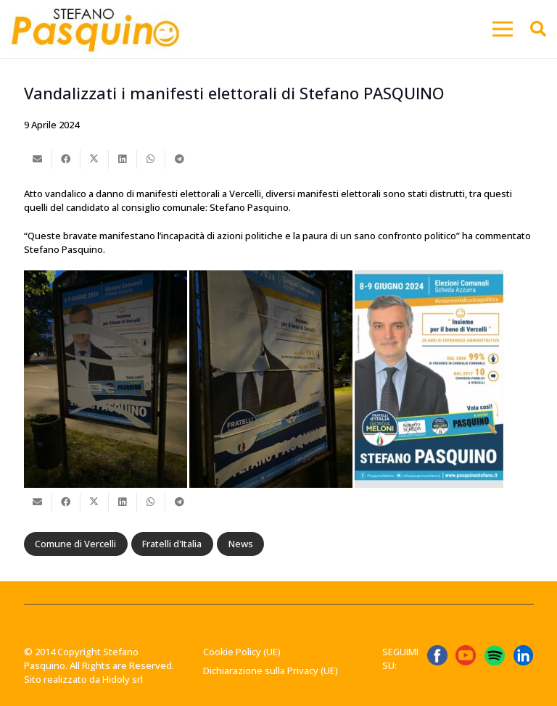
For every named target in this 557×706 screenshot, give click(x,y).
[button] (503, 29)
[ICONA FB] (437, 655)
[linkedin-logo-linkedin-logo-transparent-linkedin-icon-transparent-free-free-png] (523, 655)
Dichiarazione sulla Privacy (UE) (270, 670)
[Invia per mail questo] (38, 159)
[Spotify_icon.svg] (494, 655)
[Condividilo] (66, 159)
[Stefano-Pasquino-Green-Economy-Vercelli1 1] (95, 29)
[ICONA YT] (465, 655)
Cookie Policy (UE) (242, 651)
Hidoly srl (122, 679)
